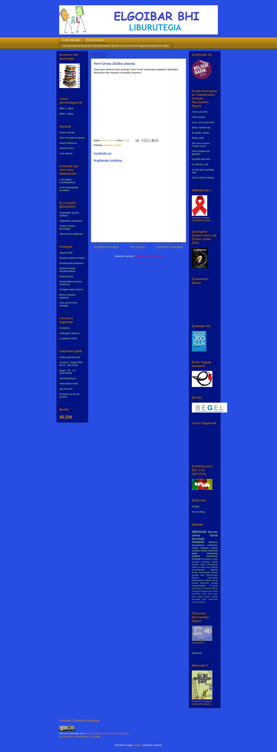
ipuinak (195, 575)
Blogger (138, 745)
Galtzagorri (196, 591)
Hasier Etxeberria (68, 143)
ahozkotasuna (198, 569)
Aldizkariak (212, 553)
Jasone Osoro (66, 148)
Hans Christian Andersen (72, 137)
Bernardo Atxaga (209, 583)
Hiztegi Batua (66, 276)
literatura (213, 542)
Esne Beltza (197, 597)
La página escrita (68, 338)
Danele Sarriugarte (205, 577)
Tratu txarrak (198, 117)
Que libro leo (65, 388)
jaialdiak (196, 556)
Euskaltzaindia (198, 585)
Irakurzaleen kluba (68, 383)
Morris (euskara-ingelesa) (67, 296)
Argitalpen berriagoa (106, 246)
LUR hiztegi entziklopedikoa (67, 181)
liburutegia (198, 538)
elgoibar (214, 569)
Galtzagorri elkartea (69, 333)
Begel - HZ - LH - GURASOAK (68, 372)
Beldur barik (198, 138)
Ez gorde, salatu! (200, 132)
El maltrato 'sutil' (200, 164)
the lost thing (198, 511)
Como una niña (199, 111)
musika (201, 567)
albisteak (107, 145)
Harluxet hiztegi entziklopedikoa (67, 269)
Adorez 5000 (65, 252)
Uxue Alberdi (65, 153)
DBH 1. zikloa (66, 108)
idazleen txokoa (209, 548)
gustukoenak (206, 591)
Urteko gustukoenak (69, 357)
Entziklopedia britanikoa (71, 263)
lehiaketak (198, 541)
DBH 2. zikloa (66, 113)
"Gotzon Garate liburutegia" (67, 227)
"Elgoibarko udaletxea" (70, 220)
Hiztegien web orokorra (71, 289)
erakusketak (204, 572)
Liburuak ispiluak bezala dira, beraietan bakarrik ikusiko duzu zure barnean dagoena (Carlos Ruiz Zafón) (116, 45)
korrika (195, 583)
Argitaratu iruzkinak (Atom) (149, 256)
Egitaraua (197, 653)
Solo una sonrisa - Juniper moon (201, 144)
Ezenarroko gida (95, 40)
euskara (118, 145)
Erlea (215, 594)
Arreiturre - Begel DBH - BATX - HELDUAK (71, 363)
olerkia (204, 550)
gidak (194, 553)
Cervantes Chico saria (202, 594)
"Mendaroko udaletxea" (71, 234)
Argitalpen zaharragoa (169, 246)
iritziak (215, 591)
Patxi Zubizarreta (210, 599)
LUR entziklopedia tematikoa (68, 189)
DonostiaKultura (67, 378)
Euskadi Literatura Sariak (205, 562)
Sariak (214, 535)
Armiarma (64, 328)
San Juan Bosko (198, 602)
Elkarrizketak (198, 580)
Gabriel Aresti (211, 580)
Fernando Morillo (210, 588)
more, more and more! (203, 122)
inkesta (214, 572)
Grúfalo (195, 506)
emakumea (212, 556)
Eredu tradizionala (201, 127)
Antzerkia (213, 550)
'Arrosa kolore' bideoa (203, 177)
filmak (194, 572)
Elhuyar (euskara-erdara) (72, 258)
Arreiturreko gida (71, 40)
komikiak (196, 559)
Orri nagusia (137, 246)
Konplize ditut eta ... (202, 159)
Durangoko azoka (209, 559)
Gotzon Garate (66, 132)
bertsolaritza (198, 545)
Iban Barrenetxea (209, 575)
